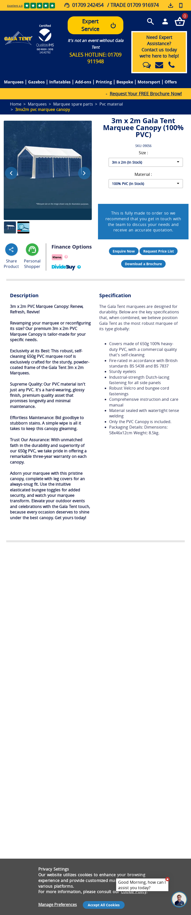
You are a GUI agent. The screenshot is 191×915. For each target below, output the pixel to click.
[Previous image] (11, 173)
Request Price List (158, 251)
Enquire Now (124, 251)
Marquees (14, 82)
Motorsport (149, 82)
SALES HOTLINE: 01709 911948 (95, 58)
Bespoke (124, 82)
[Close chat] (167, 879)
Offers (171, 82)
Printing (104, 82)
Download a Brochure (143, 263)
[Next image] (84, 173)
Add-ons (83, 82)
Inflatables (60, 82)
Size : (143, 152)
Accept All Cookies (104, 905)
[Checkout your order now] (179, 21)
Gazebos (36, 82)
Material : (143, 174)
